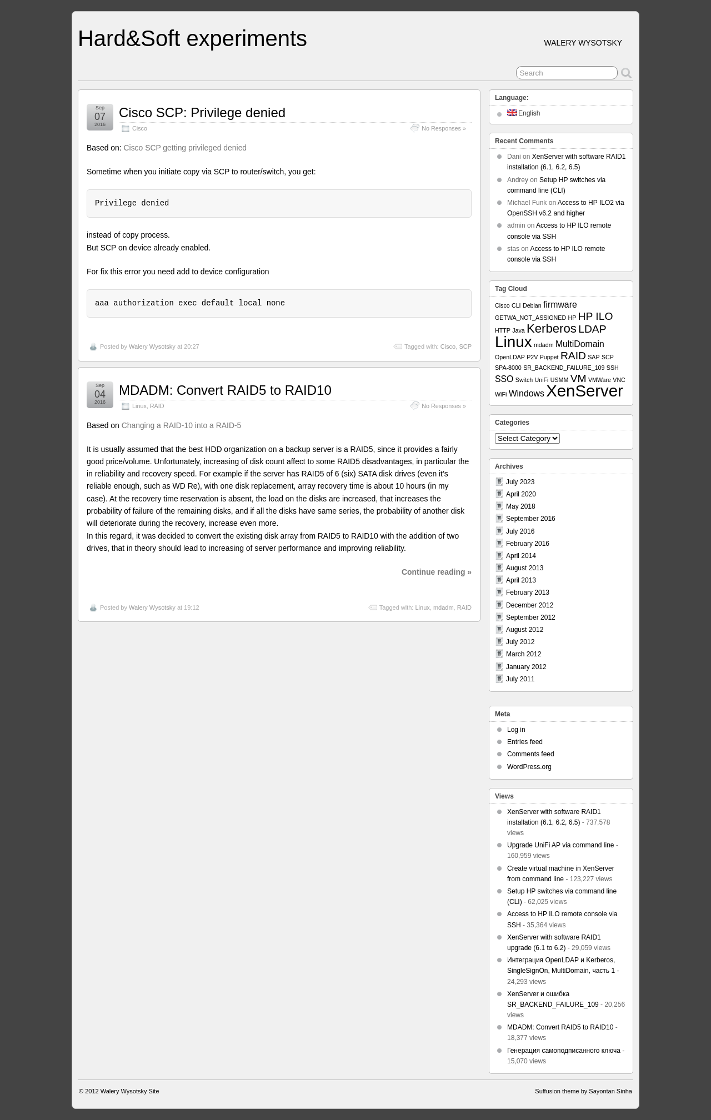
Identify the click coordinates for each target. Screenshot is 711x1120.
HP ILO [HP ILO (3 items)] (595, 316)
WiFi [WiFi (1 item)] (501, 394)
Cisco (139, 128)
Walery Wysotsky (152, 346)
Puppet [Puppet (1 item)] (549, 357)
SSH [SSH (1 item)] (613, 367)
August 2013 (524, 568)
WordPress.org (529, 767)
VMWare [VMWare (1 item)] (599, 379)
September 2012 (530, 617)
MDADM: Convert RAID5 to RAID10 (225, 390)
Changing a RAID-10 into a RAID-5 (182, 425)
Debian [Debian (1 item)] (532, 305)
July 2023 (520, 482)
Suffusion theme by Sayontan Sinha (583, 1091)
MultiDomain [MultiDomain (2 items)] (579, 344)
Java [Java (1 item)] (518, 330)
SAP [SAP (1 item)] (593, 357)
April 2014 (521, 556)
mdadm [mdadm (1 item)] (544, 344)
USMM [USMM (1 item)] (559, 379)
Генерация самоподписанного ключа (563, 1050)
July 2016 (520, 531)
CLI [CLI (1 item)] (516, 305)
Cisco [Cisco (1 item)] (502, 305)
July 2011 (520, 679)
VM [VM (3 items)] (578, 378)
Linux (139, 406)
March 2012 (523, 654)
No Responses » (444, 128)
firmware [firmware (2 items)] (560, 304)
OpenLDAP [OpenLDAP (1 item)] (510, 357)
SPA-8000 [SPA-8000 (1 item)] (508, 367)
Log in (516, 730)
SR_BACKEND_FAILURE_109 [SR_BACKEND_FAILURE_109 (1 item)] (563, 367)
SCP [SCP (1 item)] (608, 357)
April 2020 (521, 494)
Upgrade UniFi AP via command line (560, 845)
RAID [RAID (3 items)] (573, 355)
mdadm (443, 607)
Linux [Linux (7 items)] (513, 341)
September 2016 (530, 519)
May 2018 (520, 506)
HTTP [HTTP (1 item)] (502, 330)
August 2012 (524, 630)
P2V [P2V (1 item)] (532, 357)
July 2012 (520, 642)
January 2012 (526, 667)
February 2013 (527, 592)
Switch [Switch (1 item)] (524, 379)
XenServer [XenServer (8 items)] (584, 390)
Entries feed (525, 742)
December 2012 (529, 605)
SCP (465, 346)
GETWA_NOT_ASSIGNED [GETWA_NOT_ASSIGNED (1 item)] (530, 317)
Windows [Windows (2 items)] (526, 393)
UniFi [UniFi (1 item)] (542, 379)
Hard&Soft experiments (192, 38)
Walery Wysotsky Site (130, 1091)
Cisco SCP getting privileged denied (185, 147)
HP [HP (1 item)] (572, 317)
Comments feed (530, 754)
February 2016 (527, 544)
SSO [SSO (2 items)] (504, 379)
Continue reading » (437, 571)
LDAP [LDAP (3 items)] (592, 329)
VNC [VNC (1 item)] (619, 379)
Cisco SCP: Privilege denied (202, 112)
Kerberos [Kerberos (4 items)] (552, 328)
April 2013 (521, 580)
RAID (157, 406)
